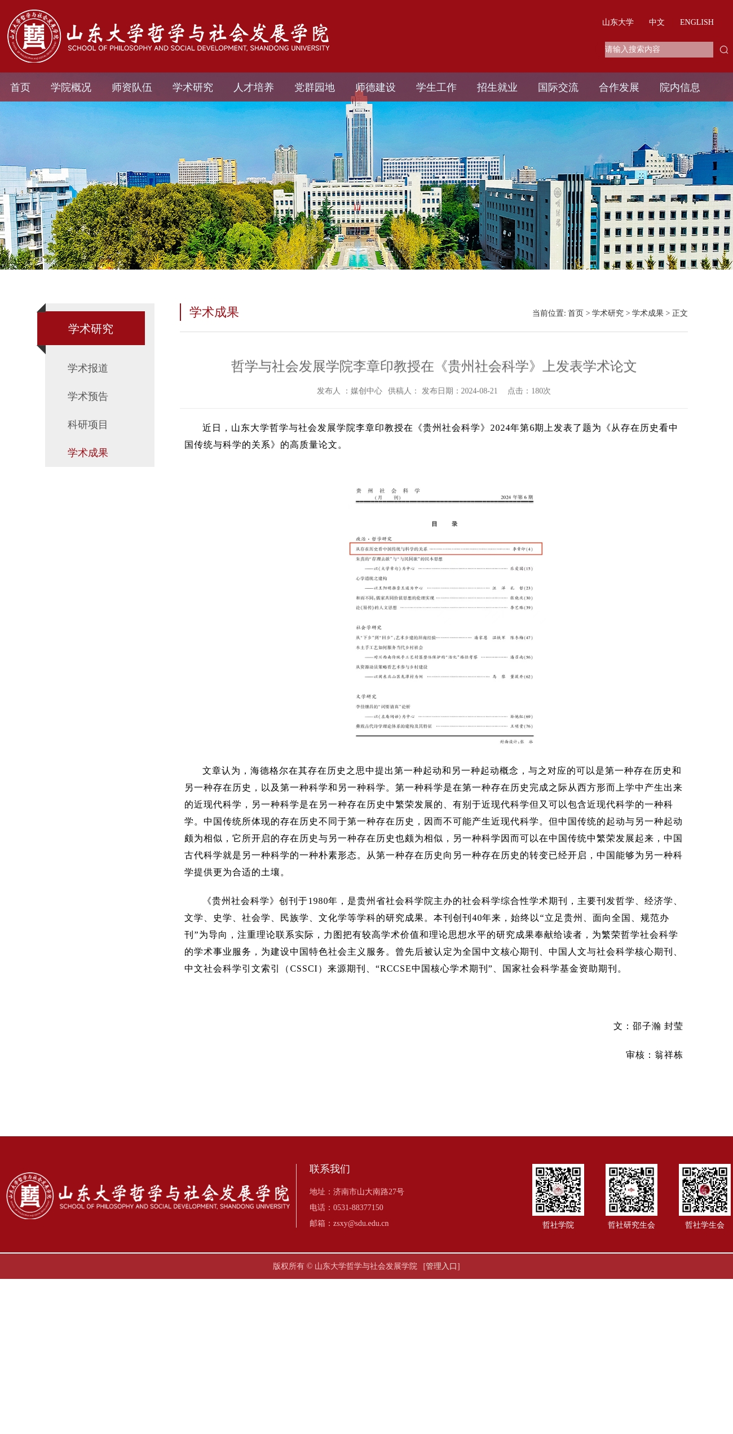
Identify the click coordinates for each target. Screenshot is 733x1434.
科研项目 (88, 424)
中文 (657, 22)
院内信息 (680, 87)
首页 (20, 87)
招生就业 (497, 87)
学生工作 (436, 87)
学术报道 (88, 368)
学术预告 (88, 396)
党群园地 (314, 87)
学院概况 (71, 87)
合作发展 (619, 87)
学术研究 (193, 87)
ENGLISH (697, 22)
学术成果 (88, 452)
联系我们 (330, 1169)
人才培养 (253, 87)
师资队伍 (132, 87)
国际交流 (558, 87)
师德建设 (375, 87)
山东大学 (618, 22)
